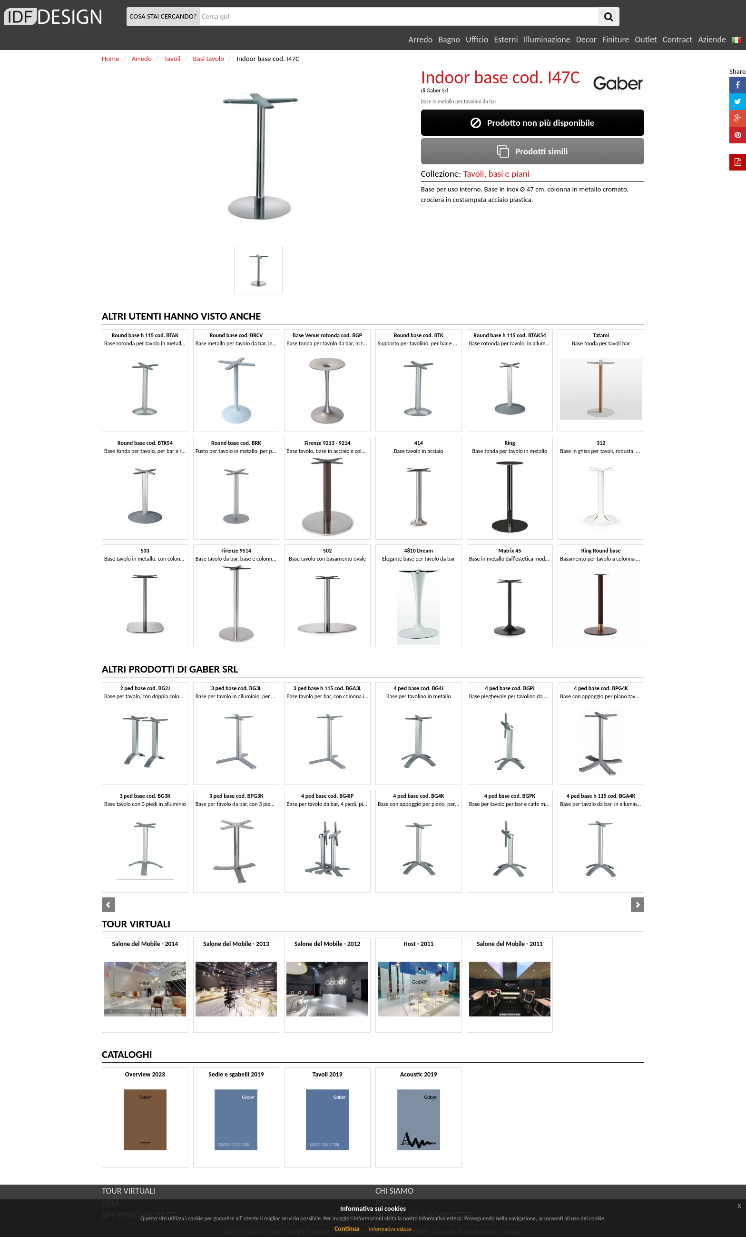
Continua (346, 1229)
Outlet (646, 39)
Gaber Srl (437, 90)
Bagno (449, 39)
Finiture (615, 39)
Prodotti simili (532, 151)
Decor (586, 39)
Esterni (506, 39)
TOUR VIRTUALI (128, 1191)
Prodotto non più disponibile (532, 122)
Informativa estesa (390, 1229)
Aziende (712, 39)
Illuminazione (547, 39)
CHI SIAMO (394, 1191)
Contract (678, 39)
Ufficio (477, 39)
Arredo (421, 39)
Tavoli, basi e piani (496, 173)
